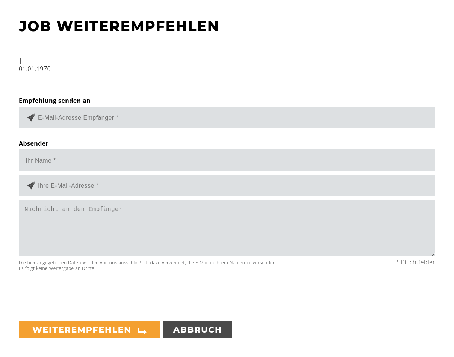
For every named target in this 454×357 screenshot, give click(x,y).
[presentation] (76, 293)
